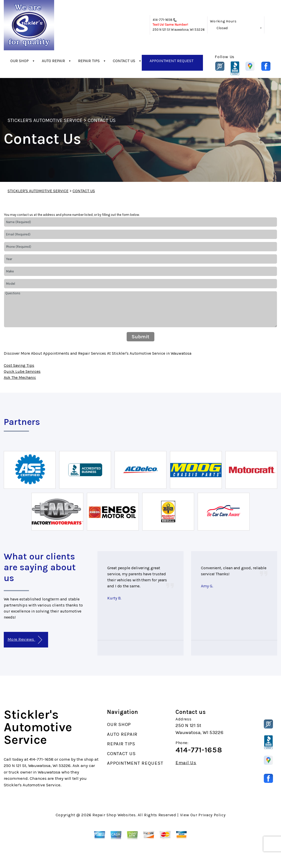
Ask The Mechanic (20, 377)
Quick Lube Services (22, 371)
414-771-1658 (163, 20)
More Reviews (25, 640)
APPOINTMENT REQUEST (171, 60)
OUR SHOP (19, 60)
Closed (222, 28)
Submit (140, 337)
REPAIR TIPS (89, 60)
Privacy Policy (211, 814)
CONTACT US (124, 60)
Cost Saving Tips (19, 365)
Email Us (185, 762)
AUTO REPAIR (53, 60)
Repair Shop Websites (113, 814)
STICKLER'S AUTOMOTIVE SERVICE (45, 120)
